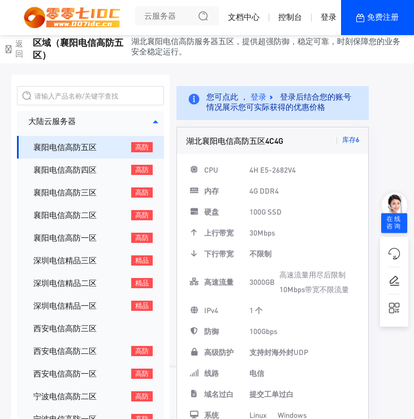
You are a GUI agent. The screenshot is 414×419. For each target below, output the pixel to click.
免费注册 (383, 17)
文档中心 (244, 17)
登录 (329, 17)
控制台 (290, 17)
